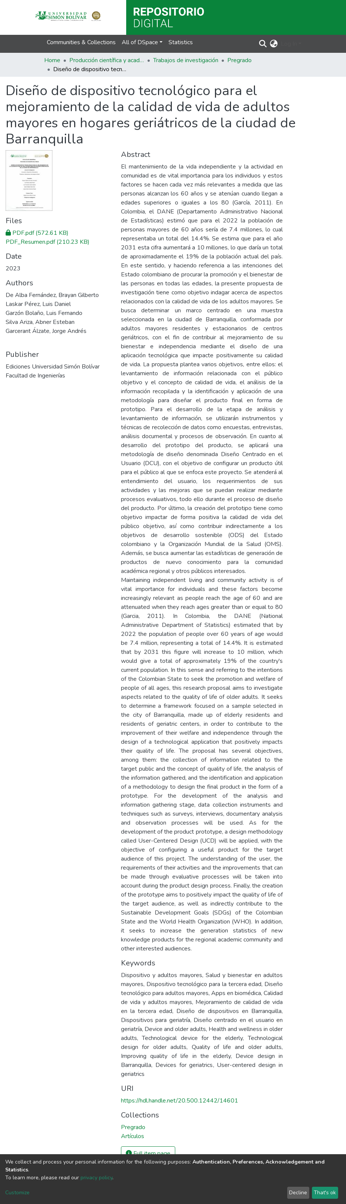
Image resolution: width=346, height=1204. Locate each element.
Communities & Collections (81, 42)
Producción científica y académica (106, 60)
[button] (274, 43)
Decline (298, 1192)
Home (52, 60)
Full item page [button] (148, 1153)
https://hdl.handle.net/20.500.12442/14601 (179, 1101)
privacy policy (96, 1177)
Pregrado (239, 60)
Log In (289, 44)
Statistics (181, 42)
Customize (17, 1192)
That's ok (325, 1192)
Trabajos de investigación (185, 60)
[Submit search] (263, 43)
